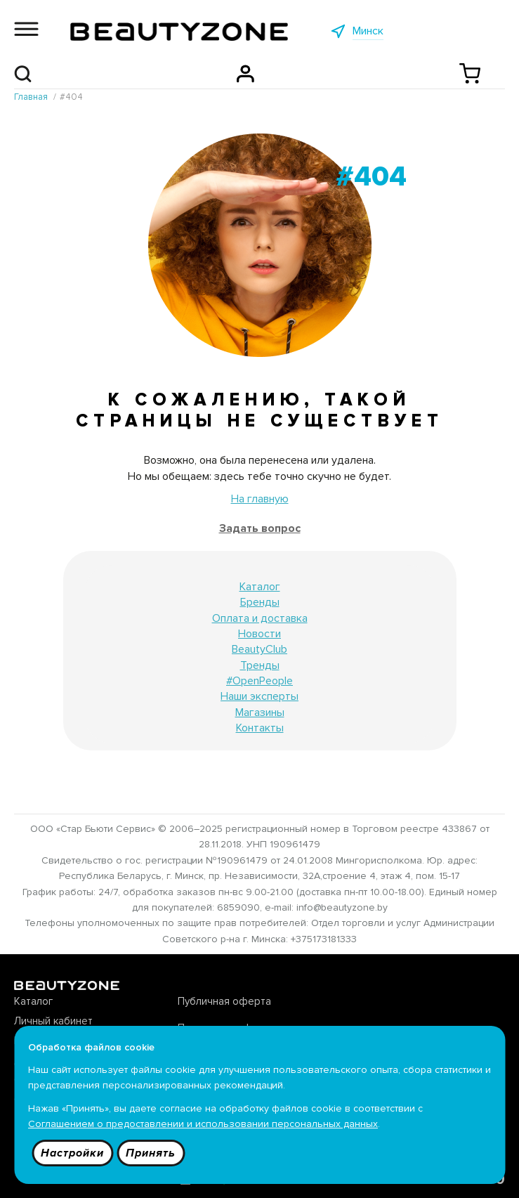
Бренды (260, 602)
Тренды (260, 665)
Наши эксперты (259, 696)
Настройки (72, 1153)
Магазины (259, 712)
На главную (260, 499)
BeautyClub (259, 649)
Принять (151, 1153)
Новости (259, 634)
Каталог (259, 587)
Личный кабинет (53, 1021)
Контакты (260, 728)
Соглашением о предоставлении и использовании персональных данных (203, 1124)
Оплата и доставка (260, 618)
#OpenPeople (259, 681)
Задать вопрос (260, 528)
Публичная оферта (224, 1001)
